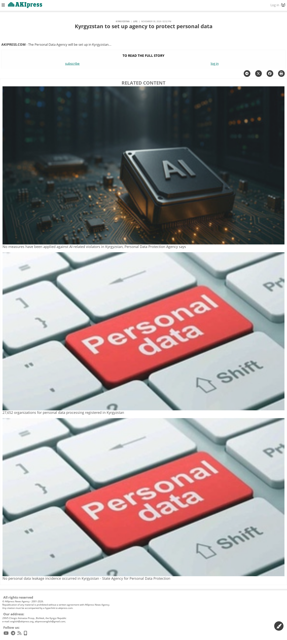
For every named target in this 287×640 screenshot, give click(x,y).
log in (215, 63)
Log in (277, 5)
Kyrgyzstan (123, 21)
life (135, 21)
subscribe (72, 63)
